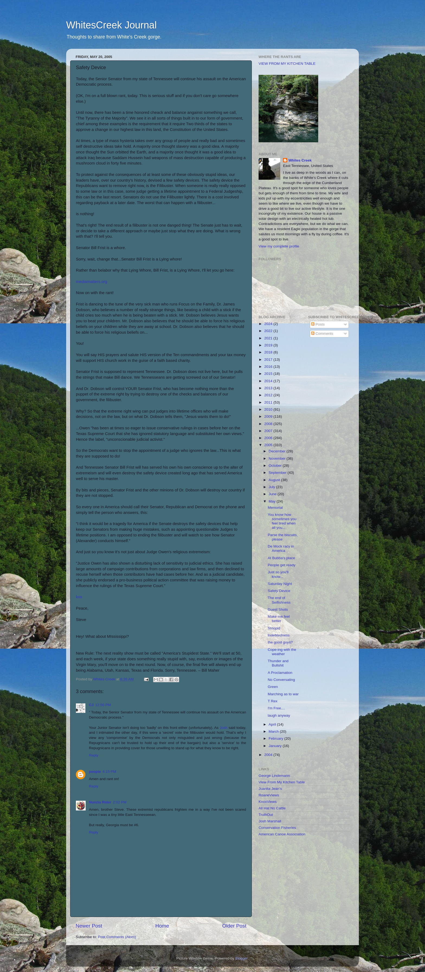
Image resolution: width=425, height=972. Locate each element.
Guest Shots (278, 609)
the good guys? (280, 642)
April (273, 724)
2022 (268, 331)
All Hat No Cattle (272, 808)
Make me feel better (279, 618)
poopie (95, 772)
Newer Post (89, 926)
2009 (268, 416)
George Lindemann (274, 776)
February (276, 738)
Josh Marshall (270, 821)
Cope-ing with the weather (282, 652)
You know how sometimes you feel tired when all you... (282, 521)
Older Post (234, 926)
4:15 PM (109, 772)
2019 (268, 345)
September (278, 473)
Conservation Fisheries (277, 828)
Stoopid (274, 628)
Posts (318, 324)
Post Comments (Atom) (117, 937)
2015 (268, 374)
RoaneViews (269, 795)
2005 (268, 445)
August (275, 480)
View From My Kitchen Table (282, 782)
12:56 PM (103, 705)
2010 (268, 409)
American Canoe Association (282, 834)
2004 (268, 755)
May (272, 501)
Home (162, 926)
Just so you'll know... (278, 574)
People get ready (281, 565)
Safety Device (279, 591)
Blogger (241, 958)
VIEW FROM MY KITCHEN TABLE (287, 64)
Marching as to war (283, 694)
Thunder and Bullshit (278, 663)
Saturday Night (280, 584)
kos (79, 597)
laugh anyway (279, 715)
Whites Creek (300, 160)
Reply (93, 755)
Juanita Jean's (270, 789)
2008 (268, 424)
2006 (268, 438)
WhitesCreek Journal (111, 25)
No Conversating (281, 680)
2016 (268, 367)
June (273, 494)
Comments (322, 333)
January (276, 746)
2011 (268, 402)
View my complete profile (279, 246)
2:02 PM (120, 802)
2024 (268, 324)
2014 (268, 381)
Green (273, 687)
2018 (268, 352)
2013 (268, 388)
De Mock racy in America (281, 548)
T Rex (273, 701)
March (274, 731)
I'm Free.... (276, 708)
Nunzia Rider (100, 802)
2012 (268, 395)
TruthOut (266, 815)
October (276, 466)
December (277, 451)
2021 (268, 338)
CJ (91, 705)
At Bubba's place (281, 558)
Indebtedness (279, 635)
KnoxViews (268, 802)
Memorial (275, 508)
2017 (268, 360)
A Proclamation (280, 673)
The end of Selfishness (279, 600)
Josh (223, 728)
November (277, 458)
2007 (268, 431)
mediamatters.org (91, 281)
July (272, 487)
